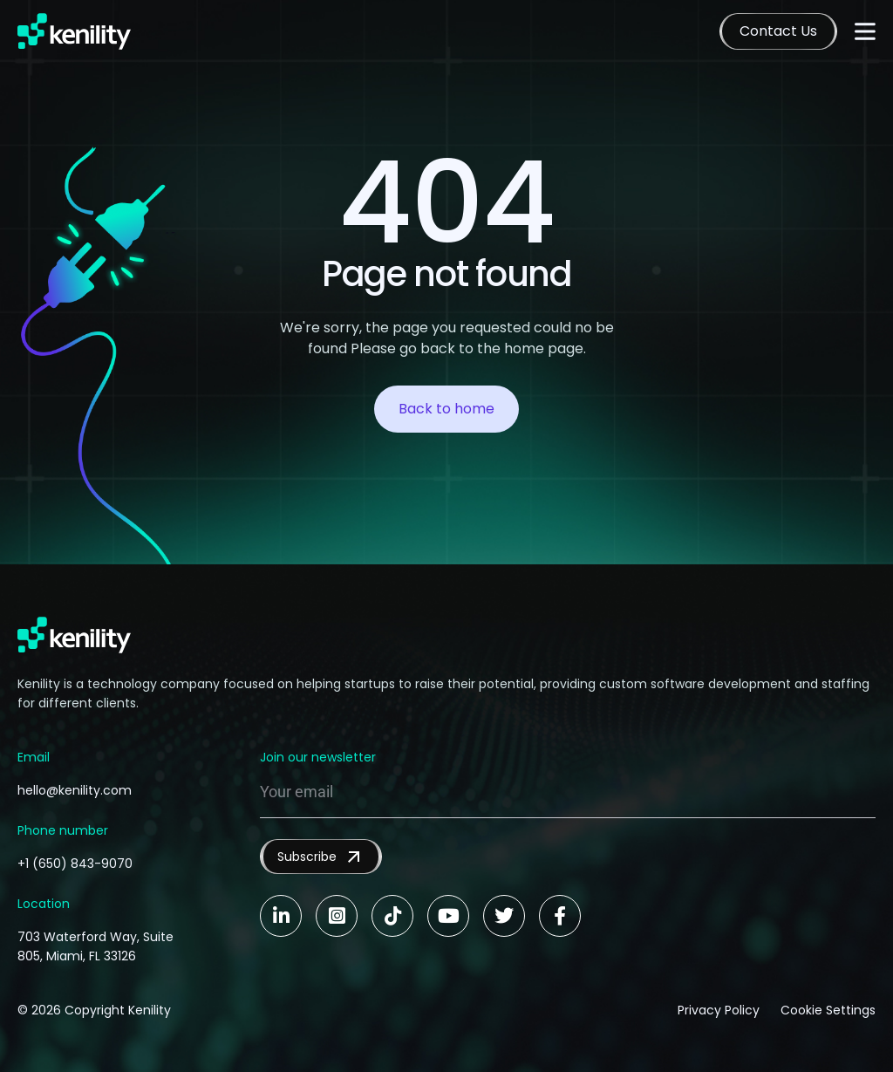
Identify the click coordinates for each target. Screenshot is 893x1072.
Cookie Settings (828, 1010)
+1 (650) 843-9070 (75, 863)
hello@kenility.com (74, 790)
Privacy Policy (719, 1010)
